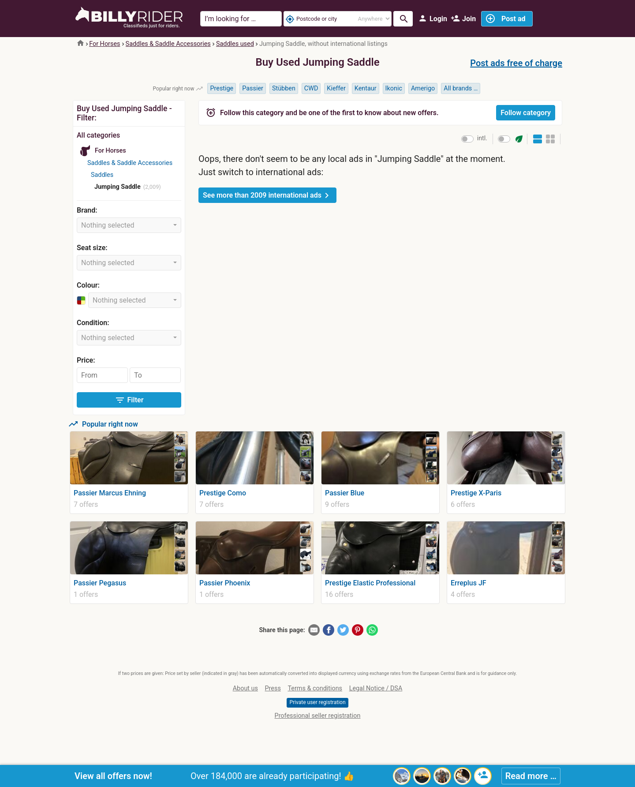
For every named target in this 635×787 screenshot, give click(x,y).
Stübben (283, 88)
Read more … (531, 776)
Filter (129, 400)
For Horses (104, 44)
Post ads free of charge (516, 63)
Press (273, 688)
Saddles (102, 175)
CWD (311, 88)
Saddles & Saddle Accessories (168, 44)
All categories (98, 135)
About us (245, 688)
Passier (252, 88)
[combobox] (129, 225)
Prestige (221, 88)
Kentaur (366, 88)
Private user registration (317, 702)
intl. (482, 138)
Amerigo (423, 88)
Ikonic (393, 88)
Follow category (526, 113)
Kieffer (336, 88)
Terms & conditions (315, 688)
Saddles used (235, 44)
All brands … (461, 88)
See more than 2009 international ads (267, 195)
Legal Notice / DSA (376, 688)
